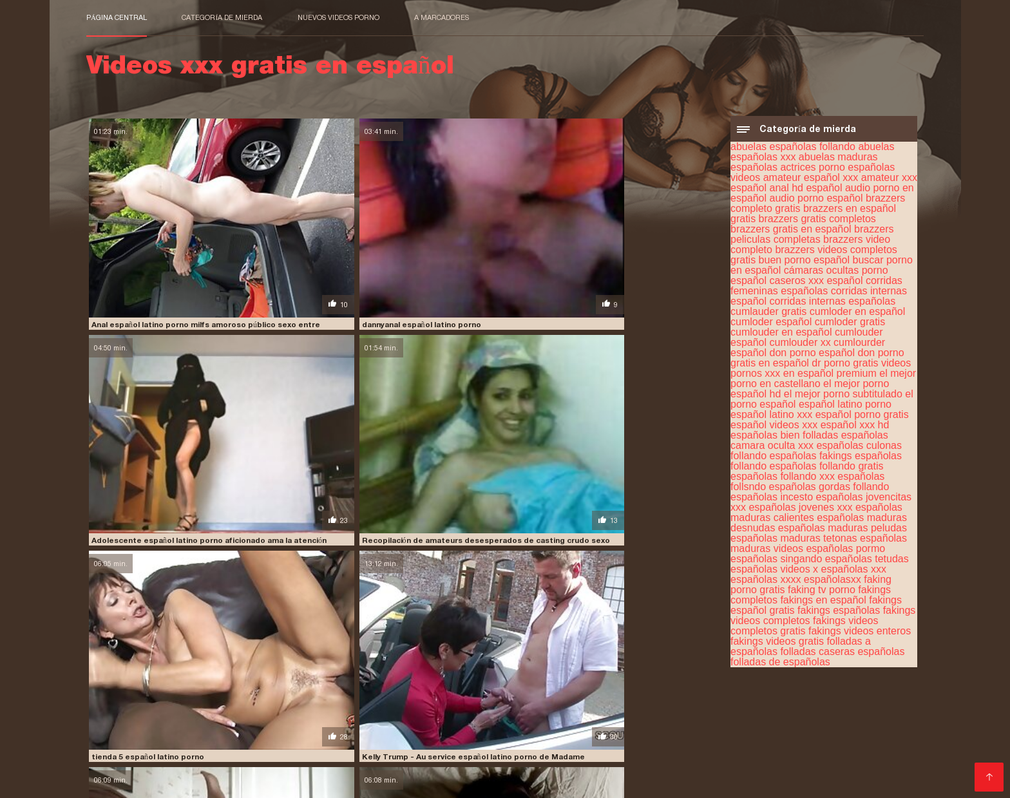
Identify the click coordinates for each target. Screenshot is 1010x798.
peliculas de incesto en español (148, 728)
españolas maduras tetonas (793, 541)
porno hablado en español (584, 750)
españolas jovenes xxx (800, 510)
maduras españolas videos (473, 721)
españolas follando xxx (782, 479)
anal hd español (806, 190)
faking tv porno (821, 592)
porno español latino (280, 750)
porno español (838, 742)
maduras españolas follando (357, 721)
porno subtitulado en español (811, 750)
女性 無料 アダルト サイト (466, 781)
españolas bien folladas (784, 438)
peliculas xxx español (671, 735)
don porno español (812, 355)
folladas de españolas (780, 665)
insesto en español (123, 721)
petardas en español (850, 735)
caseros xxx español (816, 283)
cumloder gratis (850, 324)
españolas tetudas (867, 561)
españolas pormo (845, 551)
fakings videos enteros (859, 634)
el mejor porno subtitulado (843, 397)
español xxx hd (855, 428)
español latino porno (845, 407)
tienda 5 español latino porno (145, 377)
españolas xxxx (765, 582)
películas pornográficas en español (219, 735)
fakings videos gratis (777, 644)
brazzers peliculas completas (811, 237)
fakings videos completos (470, 714)
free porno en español (665, 714)
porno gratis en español (475, 750)
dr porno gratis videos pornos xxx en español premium (820, 371)
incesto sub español (844, 714)
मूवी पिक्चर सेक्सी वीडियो (119, 781)
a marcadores (441, 17)
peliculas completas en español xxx (713, 721)
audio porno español (816, 201)
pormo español (341, 742)
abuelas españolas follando (792, 149)
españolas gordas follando (829, 489)
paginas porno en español (583, 721)
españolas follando (309, 714)
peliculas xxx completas (347, 735)
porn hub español (414, 742)
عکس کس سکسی (188, 781)
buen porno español (804, 263)
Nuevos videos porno (338, 17)
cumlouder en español (781, 335)
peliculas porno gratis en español (768, 728)
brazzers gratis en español (791, 232)
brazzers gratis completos (817, 221)
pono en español (118, 742)
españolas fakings (811, 458)
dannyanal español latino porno (309, 245)
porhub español (191, 742)
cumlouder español (223, 714)
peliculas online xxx (365, 728)
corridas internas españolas (833, 304)
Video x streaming (380, 781)
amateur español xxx (811, 180)
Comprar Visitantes (131, 765)
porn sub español (492, 742)
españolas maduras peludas (842, 531)
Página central (116, 17)
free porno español (757, 714)
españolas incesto (771, 500)
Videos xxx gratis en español (281, 781)
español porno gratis (862, 417)
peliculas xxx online (761, 735)
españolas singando (776, 561)
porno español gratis (186, 750)
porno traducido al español (231, 757)
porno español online (375, 750)
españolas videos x (774, 572)
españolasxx (832, 582)
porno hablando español (694, 750)
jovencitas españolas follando (230, 721)
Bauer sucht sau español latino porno (640, 511)
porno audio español (576, 742)
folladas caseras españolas (842, 654)
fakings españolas (838, 613)
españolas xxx (853, 572)
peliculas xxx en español (571, 735)
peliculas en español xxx (267, 728)
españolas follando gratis (827, 469)
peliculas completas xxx (840, 721)
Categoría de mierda (222, 17)
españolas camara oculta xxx (809, 443)
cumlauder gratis (768, 314)
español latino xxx (771, 417)
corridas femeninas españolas (816, 288)
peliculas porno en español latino (624, 728)
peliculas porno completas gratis (480, 728)
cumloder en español (858, 314)
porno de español (660, 742)
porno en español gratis (752, 742)
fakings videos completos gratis (804, 629)
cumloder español (771, 324)
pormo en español (267, 742)
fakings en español (823, 603)
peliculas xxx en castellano (459, 735)
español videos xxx (773, 428)
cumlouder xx (800, 345)
